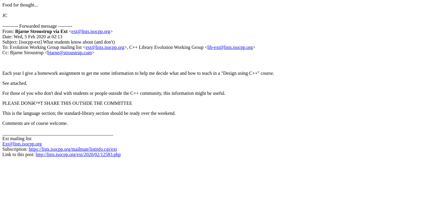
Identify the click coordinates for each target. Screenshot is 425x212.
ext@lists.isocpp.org (90, 31)
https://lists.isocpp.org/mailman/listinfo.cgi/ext (73, 149)
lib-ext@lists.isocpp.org (230, 47)
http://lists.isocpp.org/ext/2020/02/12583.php (78, 154)
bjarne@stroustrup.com (70, 52)
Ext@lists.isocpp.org (22, 143)
